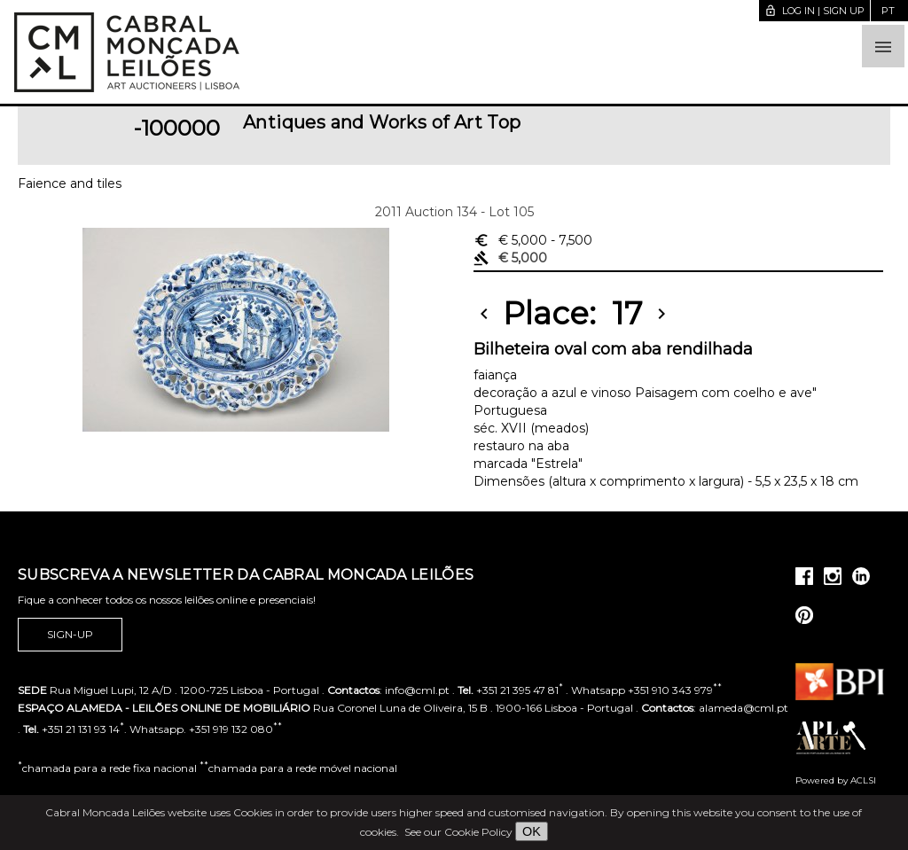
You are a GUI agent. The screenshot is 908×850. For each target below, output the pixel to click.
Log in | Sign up (814, 10)
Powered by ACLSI (835, 780)
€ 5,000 (533, 240)
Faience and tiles (69, 183)
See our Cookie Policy (458, 831)
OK (531, 831)
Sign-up (70, 635)
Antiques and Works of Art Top (382, 122)
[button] (883, 46)
